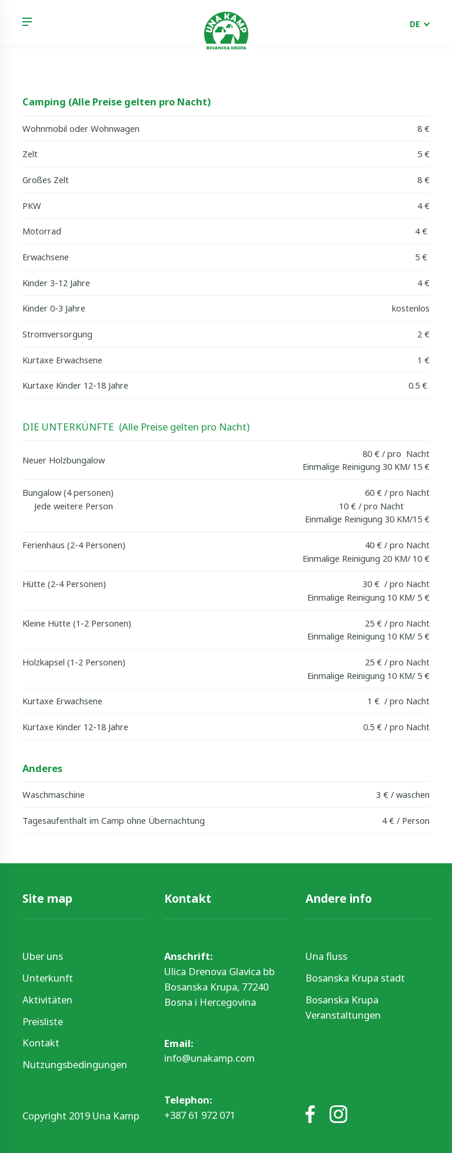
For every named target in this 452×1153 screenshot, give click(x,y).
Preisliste (42, 1021)
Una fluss (326, 956)
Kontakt (40, 1042)
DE (415, 23)
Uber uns (42, 956)
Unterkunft (47, 978)
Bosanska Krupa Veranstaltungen (343, 1007)
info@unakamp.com (209, 1058)
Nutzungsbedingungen (74, 1064)
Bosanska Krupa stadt (355, 978)
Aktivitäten (47, 999)
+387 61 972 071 (199, 1115)
